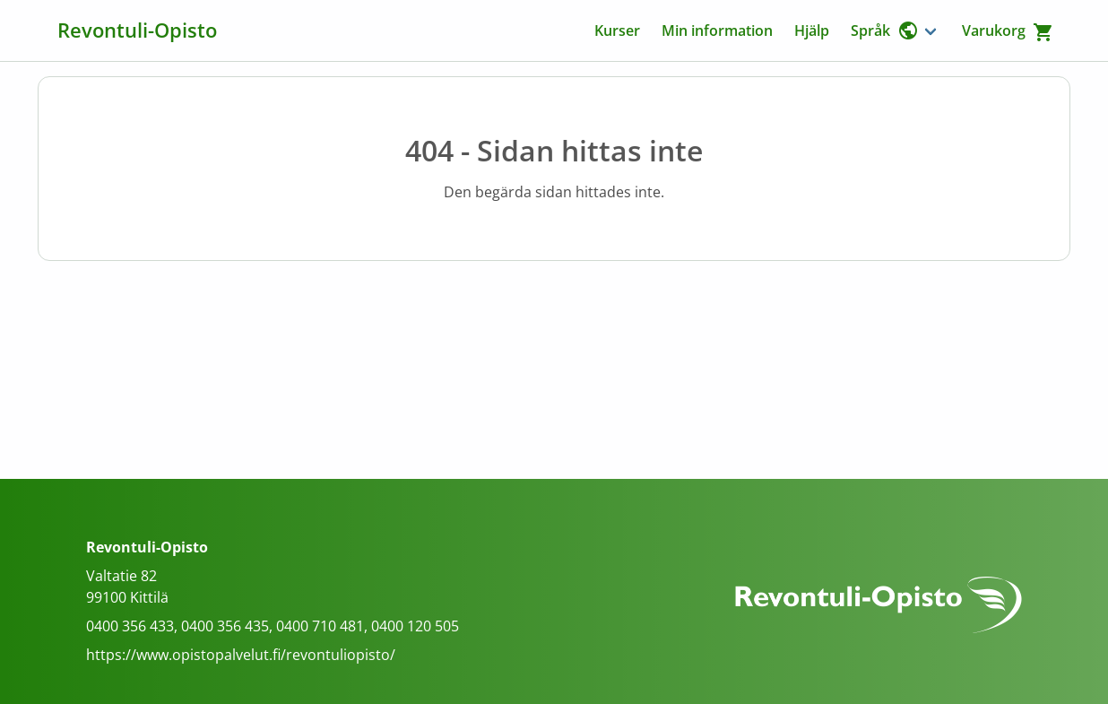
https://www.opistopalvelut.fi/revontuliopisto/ (240, 655)
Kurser (617, 30)
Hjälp (811, 30)
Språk (885, 30)
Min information (717, 30)
